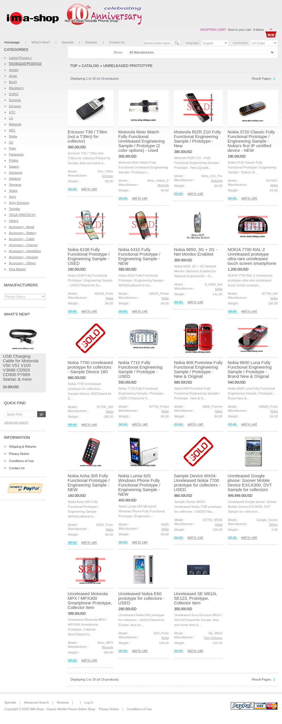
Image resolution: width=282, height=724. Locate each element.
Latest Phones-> (20, 58)
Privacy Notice (19, 453)
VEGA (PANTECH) (22, 215)
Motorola (15, 124)
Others (13, 221)
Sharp (13, 190)
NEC (12, 130)
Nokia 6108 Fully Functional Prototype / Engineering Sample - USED (89, 256)
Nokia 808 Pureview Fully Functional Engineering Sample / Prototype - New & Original (198, 369)
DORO (13, 94)
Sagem (14, 166)
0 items (259, 29)
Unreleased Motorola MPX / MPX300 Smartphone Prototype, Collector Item (90, 600)
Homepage (12, 42)
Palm (12, 148)
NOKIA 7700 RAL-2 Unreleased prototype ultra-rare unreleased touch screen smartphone (252, 256)
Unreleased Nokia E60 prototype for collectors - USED (141, 598)
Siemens (15, 184)
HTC (12, 112)
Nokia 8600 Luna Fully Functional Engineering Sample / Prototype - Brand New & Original (250, 369)
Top (73, 66)
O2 (11, 142)
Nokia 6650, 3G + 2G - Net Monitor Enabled (195, 251)
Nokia (13, 136)
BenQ (13, 82)
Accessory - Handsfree (25, 251)
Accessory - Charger (23, 245)
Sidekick (15, 178)
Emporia (15, 100)
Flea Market (17, 269)
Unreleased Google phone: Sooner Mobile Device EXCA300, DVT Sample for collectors (250, 482)
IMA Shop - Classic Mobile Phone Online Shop (62, 709)
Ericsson (15, 106)
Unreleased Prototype (128, 66)
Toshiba (14, 208)
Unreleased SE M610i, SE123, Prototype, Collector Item (195, 598)
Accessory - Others (22, 263)
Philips (13, 160)
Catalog (90, 66)
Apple (13, 76)
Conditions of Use (21, 461)
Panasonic (16, 154)
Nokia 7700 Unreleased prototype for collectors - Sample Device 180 (90, 367)
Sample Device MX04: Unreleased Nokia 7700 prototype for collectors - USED (197, 482)
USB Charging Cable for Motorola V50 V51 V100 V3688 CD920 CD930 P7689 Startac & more (20, 368)
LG (11, 118)
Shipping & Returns (22, 446)
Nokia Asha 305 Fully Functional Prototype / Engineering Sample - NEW (89, 482)
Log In (89, 702)
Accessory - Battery (22, 233)
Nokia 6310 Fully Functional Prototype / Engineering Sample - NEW (139, 256)
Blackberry (16, 88)
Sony (12, 196)
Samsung (15, 172)
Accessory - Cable (22, 239)
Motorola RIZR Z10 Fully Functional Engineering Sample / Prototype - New (197, 138)
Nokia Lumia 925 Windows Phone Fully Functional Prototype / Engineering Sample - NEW (139, 485)
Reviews (91, 42)
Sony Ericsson (19, 202)
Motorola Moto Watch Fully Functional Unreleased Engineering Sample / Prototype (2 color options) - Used (141, 141)
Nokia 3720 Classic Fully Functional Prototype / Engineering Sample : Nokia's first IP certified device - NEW (251, 141)
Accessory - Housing (23, 257)
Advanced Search (16, 422)
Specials (68, 42)
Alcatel (13, 70)
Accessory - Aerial (21, 227)
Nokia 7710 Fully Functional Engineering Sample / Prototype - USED (140, 369)
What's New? (40, 42)
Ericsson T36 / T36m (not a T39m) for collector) (87, 136)
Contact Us (116, 42)
